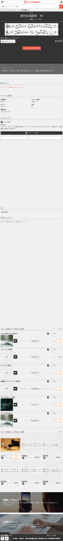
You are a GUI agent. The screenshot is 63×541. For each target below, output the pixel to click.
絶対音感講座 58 (4, 482)
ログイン (24, 221)
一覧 (59, 328)
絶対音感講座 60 (25, 456)
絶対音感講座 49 (6, 535)
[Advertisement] (31, 57)
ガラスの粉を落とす (7, 413)
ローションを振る (6, 365)
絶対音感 (5, 212)
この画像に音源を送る (31, 48)
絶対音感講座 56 (46, 482)
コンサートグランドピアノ (4, 456)
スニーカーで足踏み (7, 349)
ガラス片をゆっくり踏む (8, 397)
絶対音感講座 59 (46, 456)
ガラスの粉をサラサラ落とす (9, 333)
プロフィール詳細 (31, 133)
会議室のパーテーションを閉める (11, 381)
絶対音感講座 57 (25, 482)
